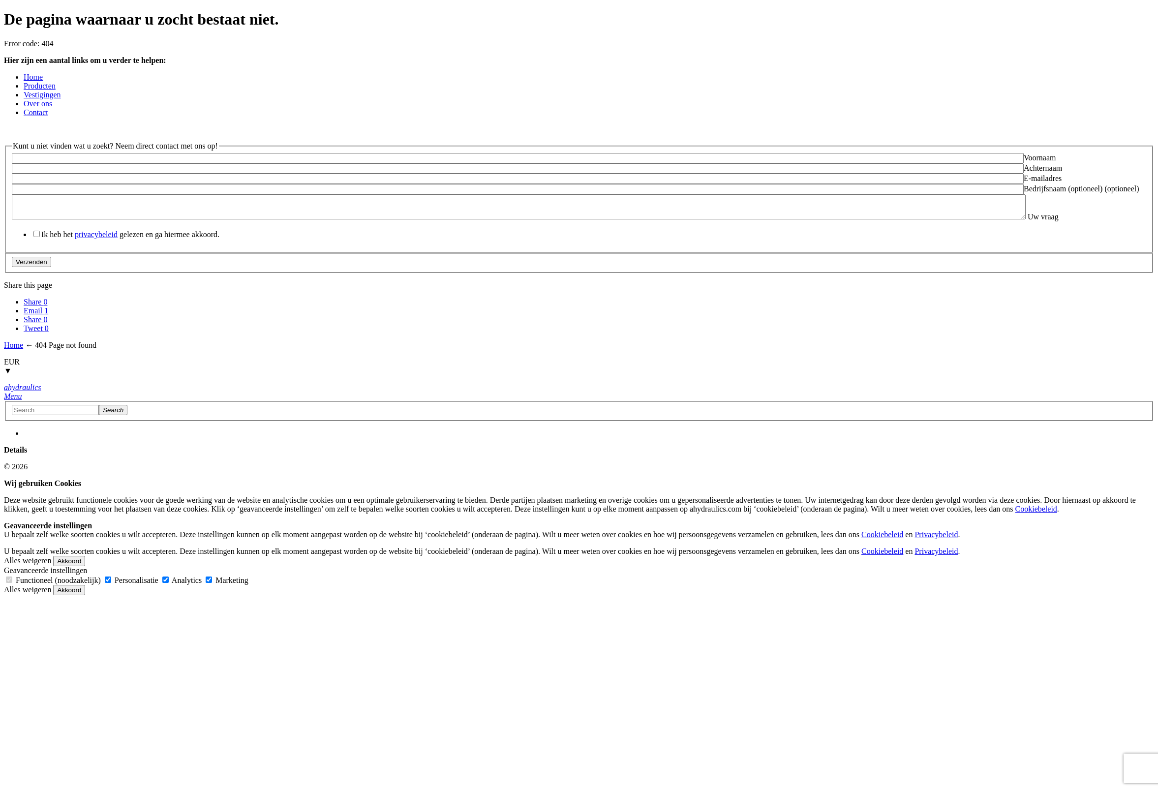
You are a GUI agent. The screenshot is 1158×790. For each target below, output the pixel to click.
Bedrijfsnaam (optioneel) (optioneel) (1081, 188)
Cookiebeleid (1036, 522)
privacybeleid (96, 247)
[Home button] (22, 400)
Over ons (38, 103)
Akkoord (69, 574)
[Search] (113, 423)
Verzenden (31, 275)
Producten (40, 86)
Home (33, 77)
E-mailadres (1043, 178)
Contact (36, 112)
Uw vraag (27, 230)
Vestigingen (42, 95)
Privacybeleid (936, 548)
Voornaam (1040, 157)
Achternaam (1043, 168)
